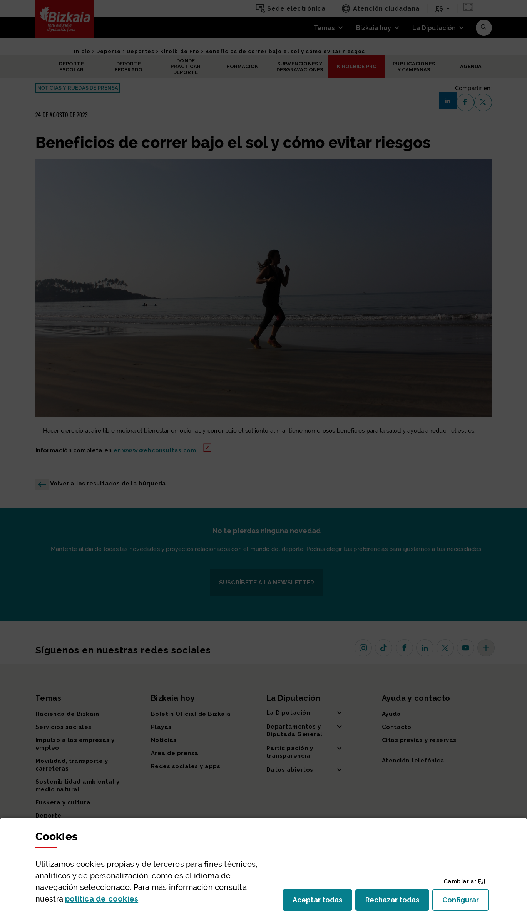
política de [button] (101, 898)
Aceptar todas (322, 902)
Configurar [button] (465, 902)
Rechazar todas (397, 902)
